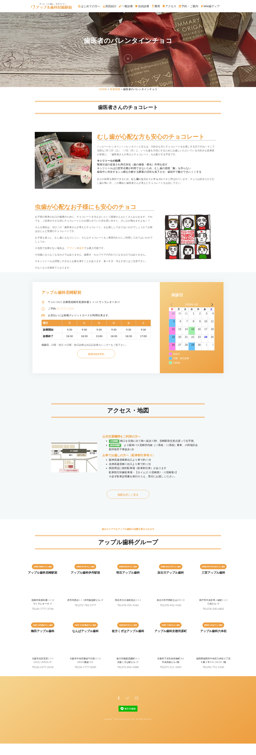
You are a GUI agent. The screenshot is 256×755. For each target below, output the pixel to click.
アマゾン (72, 247)
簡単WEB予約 (96, 354)
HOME (103, 89)
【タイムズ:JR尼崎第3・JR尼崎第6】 (156, 472)
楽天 (81, 247)
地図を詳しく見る (128, 494)
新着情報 (115, 89)
